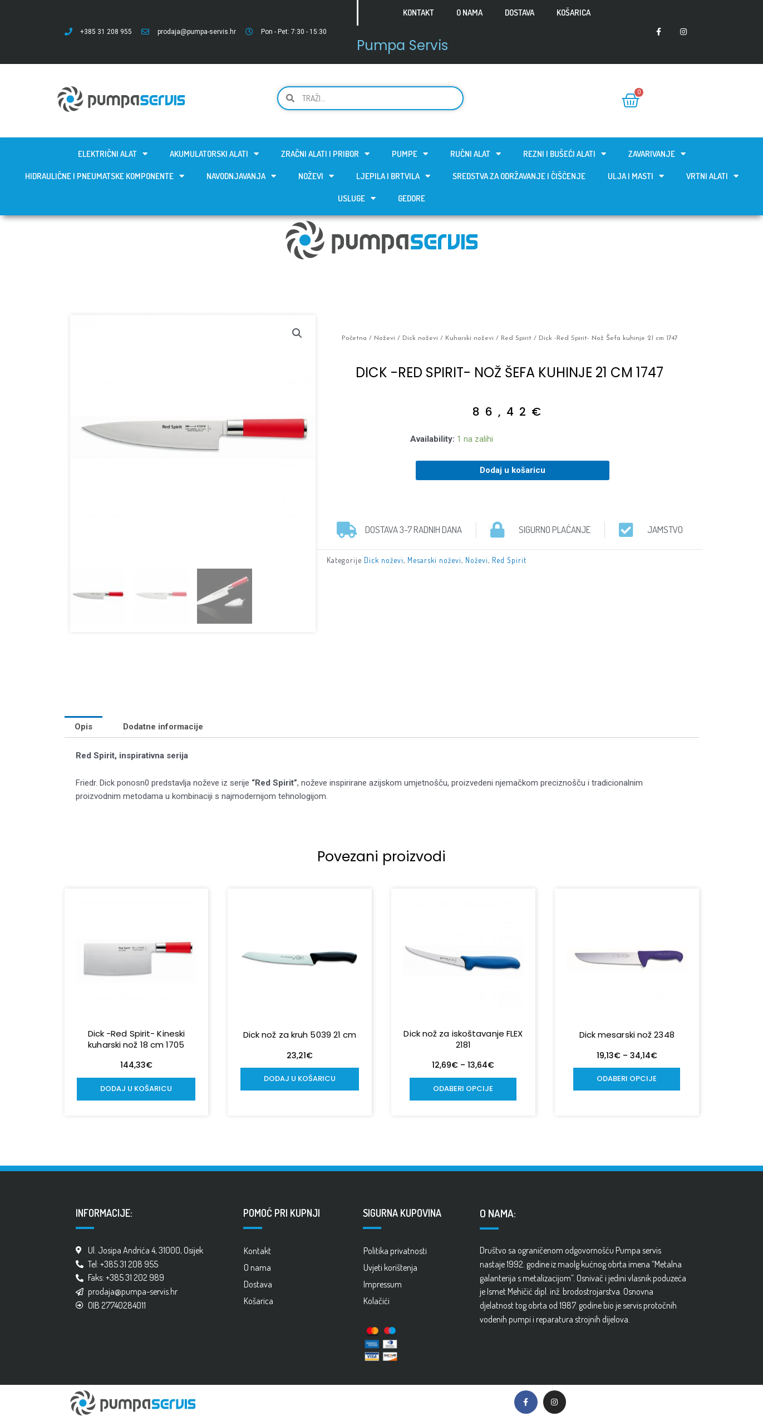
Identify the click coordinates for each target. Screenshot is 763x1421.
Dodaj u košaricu (512, 470)
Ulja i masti (636, 176)
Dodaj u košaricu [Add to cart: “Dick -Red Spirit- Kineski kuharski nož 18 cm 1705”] (136, 1088)
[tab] (83, 727)
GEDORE (411, 198)
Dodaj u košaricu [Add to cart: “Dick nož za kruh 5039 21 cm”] (300, 1078)
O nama (469, 12)
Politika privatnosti (395, 1250)
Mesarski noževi (434, 560)
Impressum (382, 1284)
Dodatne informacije (163, 727)
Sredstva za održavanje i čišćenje (518, 176)
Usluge (357, 198)
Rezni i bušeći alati (564, 154)
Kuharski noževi (469, 338)
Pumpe (410, 154)
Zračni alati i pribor (325, 154)
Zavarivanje (657, 154)
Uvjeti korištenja (390, 1267)
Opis (83, 727)
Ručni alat (475, 154)
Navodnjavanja (241, 176)
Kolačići (376, 1300)
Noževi (316, 176)
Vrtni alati (712, 176)
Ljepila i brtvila (393, 176)
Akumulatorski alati (214, 154)
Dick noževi (420, 338)
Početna (354, 338)
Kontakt (418, 12)
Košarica (573, 12)
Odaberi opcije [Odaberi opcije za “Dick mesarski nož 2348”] (627, 1078)
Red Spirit (516, 338)
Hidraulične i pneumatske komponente (104, 176)
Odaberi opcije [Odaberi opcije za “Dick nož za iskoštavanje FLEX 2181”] (463, 1088)
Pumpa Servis (402, 45)
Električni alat (112, 154)
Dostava (519, 12)
